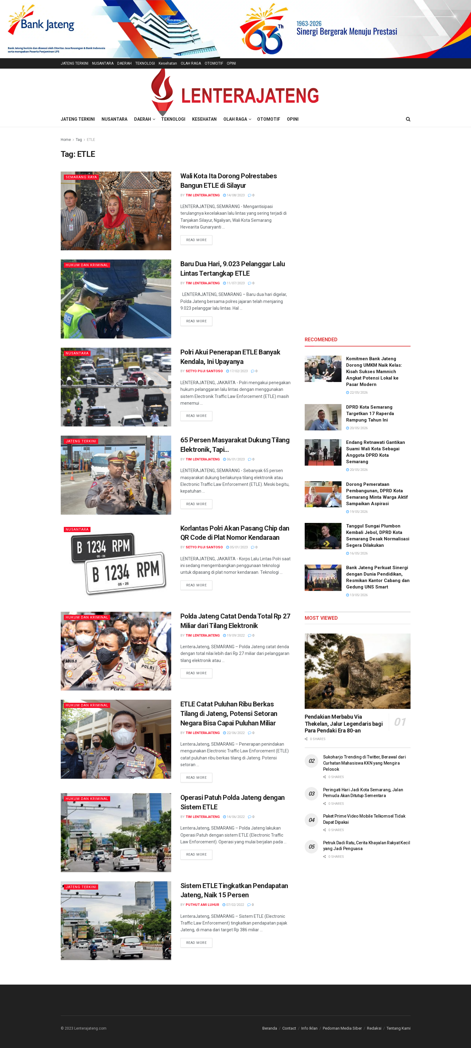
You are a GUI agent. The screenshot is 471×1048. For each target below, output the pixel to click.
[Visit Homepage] (235, 90)
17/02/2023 (237, 371)
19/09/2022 (234, 636)
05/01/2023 (237, 547)
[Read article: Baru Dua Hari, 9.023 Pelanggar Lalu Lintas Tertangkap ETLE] (116, 298)
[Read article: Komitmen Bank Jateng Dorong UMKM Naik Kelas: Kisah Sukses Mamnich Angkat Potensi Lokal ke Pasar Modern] (323, 369)
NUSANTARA (103, 63)
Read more (199, 239)
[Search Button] (408, 119)
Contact (289, 1028)
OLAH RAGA (191, 63)
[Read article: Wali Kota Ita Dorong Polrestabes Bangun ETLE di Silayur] (116, 211)
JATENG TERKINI (74, 63)
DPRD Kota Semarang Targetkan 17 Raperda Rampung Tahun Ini (370, 413)
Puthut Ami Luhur (202, 905)
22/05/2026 (357, 393)
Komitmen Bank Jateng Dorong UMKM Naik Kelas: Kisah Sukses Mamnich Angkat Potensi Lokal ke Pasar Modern (374, 371)
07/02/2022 (233, 905)
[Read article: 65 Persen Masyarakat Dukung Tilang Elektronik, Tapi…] (116, 475)
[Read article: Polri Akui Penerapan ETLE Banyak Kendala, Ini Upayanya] (116, 387)
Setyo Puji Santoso (204, 371)
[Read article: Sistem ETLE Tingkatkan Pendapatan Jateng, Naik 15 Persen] (116, 920)
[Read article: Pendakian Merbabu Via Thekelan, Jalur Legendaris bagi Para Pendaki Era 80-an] (358, 671)
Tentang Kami (399, 1028)
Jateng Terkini (81, 441)
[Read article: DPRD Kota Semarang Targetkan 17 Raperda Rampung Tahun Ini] (323, 417)
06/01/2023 (234, 459)
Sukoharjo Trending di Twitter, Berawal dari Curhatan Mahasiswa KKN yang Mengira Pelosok (364, 763)
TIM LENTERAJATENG (203, 195)
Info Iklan (309, 1028)
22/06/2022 (234, 733)
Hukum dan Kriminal (87, 265)
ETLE (91, 140)
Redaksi (374, 1028)
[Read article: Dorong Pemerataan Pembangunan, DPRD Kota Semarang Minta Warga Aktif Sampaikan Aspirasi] (323, 494)
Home (66, 140)
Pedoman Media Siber (342, 1028)
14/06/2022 (234, 817)
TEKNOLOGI (145, 63)
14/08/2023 (234, 195)
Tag (79, 140)
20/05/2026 (357, 428)
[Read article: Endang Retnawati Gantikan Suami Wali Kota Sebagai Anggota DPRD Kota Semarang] (323, 452)
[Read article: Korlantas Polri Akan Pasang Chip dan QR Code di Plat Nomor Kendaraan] (116, 563)
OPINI (231, 63)
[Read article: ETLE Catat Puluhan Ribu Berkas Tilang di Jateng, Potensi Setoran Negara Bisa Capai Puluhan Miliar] (116, 739)
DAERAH (124, 63)
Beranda (269, 1028)
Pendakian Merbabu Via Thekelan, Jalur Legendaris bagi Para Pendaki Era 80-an (344, 723)
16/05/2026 (357, 553)
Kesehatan (168, 63)
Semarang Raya (81, 177)
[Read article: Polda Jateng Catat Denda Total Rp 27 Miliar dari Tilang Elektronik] (116, 651)
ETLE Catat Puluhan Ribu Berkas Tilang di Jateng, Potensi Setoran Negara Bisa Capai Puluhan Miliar (228, 713)
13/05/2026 (357, 595)
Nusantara (77, 353)
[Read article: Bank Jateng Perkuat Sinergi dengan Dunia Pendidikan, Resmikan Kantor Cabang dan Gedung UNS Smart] (323, 578)
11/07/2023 (234, 283)
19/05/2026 (357, 512)
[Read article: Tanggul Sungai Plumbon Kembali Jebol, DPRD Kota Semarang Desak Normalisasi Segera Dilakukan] (323, 536)
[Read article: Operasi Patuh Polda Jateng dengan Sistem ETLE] (116, 832)
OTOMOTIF (214, 63)
